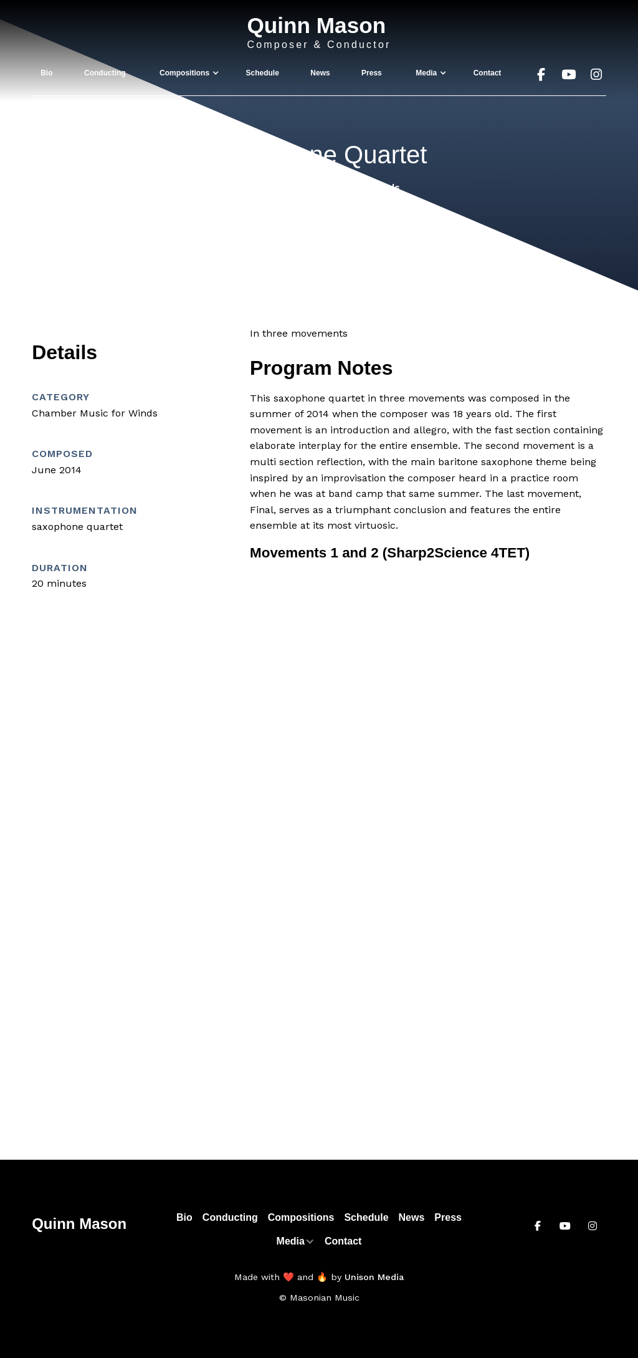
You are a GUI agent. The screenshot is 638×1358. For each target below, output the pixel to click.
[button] (185, 73)
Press (371, 73)
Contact (488, 73)
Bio (46, 73)
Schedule (262, 73)
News (320, 73)
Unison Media (374, 1277)
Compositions (301, 1217)
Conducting (105, 73)
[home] (319, 32)
